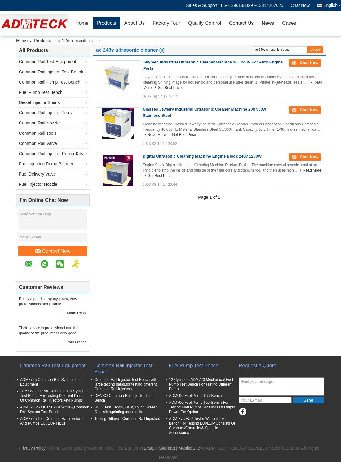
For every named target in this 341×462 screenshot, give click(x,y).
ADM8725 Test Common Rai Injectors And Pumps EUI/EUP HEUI (51, 420)
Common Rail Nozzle (39, 122)
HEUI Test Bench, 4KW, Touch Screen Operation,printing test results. (126, 409)
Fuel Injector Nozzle (38, 184)
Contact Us (241, 23)
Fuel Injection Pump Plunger (46, 163)
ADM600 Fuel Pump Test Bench (195, 396)
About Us (134, 23)
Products (106, 23)
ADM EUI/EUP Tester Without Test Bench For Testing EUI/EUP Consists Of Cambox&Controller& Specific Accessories (202, 425)
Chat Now (300, 5)
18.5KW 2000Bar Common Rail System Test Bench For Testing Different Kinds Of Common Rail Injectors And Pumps (53, 396)
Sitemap (167, 448)
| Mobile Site (188, 448)
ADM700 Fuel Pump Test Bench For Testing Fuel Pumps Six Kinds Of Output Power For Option (202, 407)
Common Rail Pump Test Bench (49, 82)
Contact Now (53, 251)
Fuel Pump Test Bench (41, 92)
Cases (289, 23)
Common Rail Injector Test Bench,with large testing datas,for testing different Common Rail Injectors (126, 384)
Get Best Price (170, 87)
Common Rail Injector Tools (45, 112)
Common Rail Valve (38, 143)
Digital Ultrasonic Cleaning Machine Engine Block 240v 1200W (202, 156)
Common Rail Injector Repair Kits (51, 153)
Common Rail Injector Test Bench (51, 71)
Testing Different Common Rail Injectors (127, 418)
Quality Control (204, 23)
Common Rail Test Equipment (47, 61)
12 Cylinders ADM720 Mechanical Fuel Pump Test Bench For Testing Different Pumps (201, 384)
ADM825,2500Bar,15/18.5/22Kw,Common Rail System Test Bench (54, 409)
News (268, 23)
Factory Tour (166, 23)
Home (82, 23)
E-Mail (149, 448)
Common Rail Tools (37, 133)
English (332, 5)
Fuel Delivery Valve (37, 174)
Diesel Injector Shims (39, 102)
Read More (157, 135)
